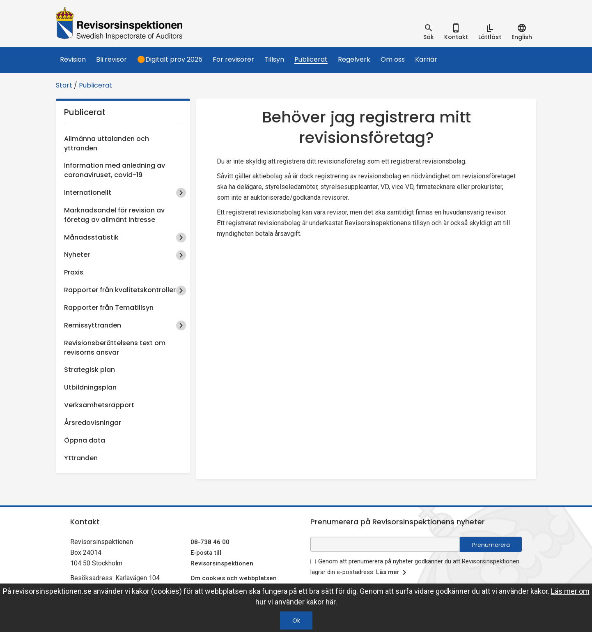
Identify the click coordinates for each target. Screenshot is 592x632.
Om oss (393, 59)
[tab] (428, 32)
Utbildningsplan (90, 387)
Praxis (73, 272)
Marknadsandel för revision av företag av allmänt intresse (114, 214)
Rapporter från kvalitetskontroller (120, 290)
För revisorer (233, 59)
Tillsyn (274, 59)
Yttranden (81, 458)
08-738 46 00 (209, 542)
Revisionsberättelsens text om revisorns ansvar (114, 347)
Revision (73, 59)
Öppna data (84, 440)
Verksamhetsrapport (99, 405)
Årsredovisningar (92, 422)
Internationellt (87, 192)
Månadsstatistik (91, 237)
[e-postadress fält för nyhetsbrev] (385, 544)
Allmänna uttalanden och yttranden (106, 143)
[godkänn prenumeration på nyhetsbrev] (313, 561)
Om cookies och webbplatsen (233, 578)
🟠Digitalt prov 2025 (169, 59)
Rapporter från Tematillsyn (109, 307)
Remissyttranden (92, 325)
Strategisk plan (89, 369)
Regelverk (354, 59)
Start (64, 85)
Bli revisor (111, 59)
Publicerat (311, 59)
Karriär (426, 59)
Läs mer (392, 572)
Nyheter (77, 254)
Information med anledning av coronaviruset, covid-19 (114, 170)
